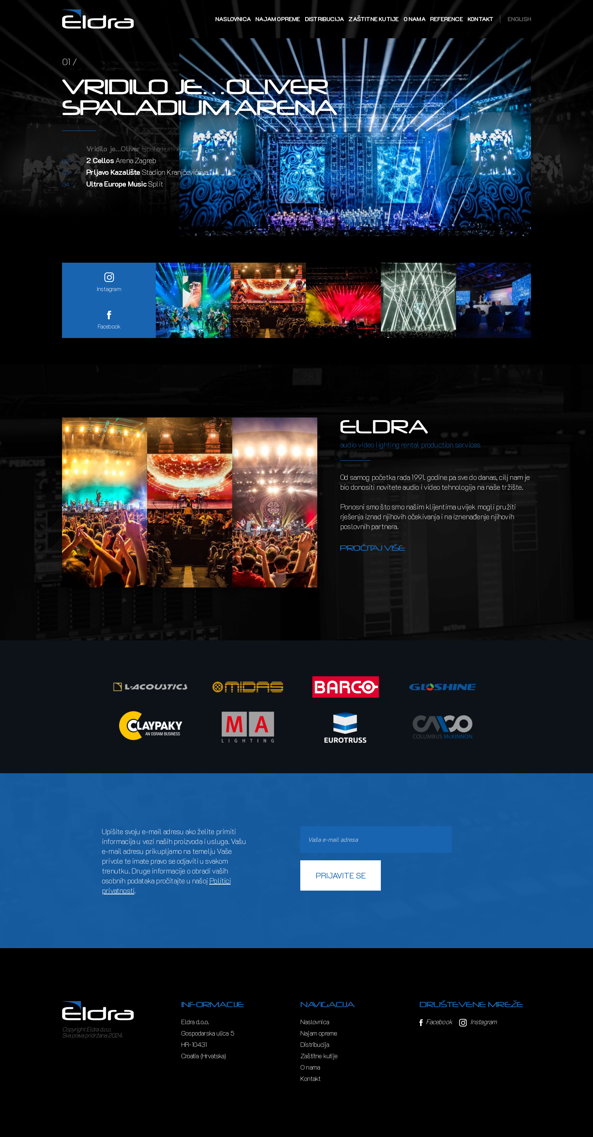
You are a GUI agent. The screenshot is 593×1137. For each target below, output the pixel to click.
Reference (446, 19)
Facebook (435, 1021)
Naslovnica (233, 19)
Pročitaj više (372, 548)
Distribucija (324, 19)
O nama (414, 19)
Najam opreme (277, 19)
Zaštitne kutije (373, 19)
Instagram (478, 1021)
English (519, 19)
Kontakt (480, 19)
